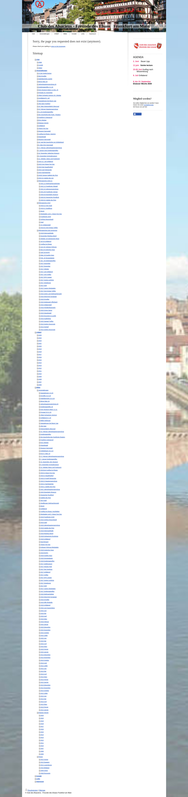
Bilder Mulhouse (46, 420)
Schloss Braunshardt (47, 219)
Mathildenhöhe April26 (45, 79)
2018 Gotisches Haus (47, 550)
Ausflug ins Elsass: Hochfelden (50, 511)
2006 (40, 384)
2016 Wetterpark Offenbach (49, 302)
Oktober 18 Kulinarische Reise (50, 238)
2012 (40, 368)
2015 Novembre (45, 630)
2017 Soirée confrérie (47, 280)
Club (38, 59)
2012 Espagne (45, 762)
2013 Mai (43, 699)
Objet (40, 62)
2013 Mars (44, 704)
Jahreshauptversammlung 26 (47, 84)
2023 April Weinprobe (45, 170)
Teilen (137, 114)
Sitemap (42, 790)
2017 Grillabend (45, 572)
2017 (40, 354)
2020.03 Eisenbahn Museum (49, 194)
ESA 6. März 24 (45, 453)
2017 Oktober (45, 269)
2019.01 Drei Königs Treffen (49, 227)
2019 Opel (44, 522)
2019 (40, 349)
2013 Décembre (45, 685)
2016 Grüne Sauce (46, 310)
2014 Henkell (45, 327)
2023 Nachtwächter (44, 172)
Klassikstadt (42, 136)
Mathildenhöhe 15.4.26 (48, 398)
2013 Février (44, 707)
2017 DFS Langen (46, 277)
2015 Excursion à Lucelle (48, 316)
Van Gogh (44, 500)
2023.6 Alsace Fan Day (48, 473)
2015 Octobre (45, 632)
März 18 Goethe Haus (47, 255)
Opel (42, 222)
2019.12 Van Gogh (46, 205)
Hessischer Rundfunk (47, 495)
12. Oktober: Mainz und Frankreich (49, 159)
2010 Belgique (45, 768)
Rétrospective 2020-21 (45, 181)
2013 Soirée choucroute (48, 329)
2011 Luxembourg (46, 765)
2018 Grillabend (45, 539)
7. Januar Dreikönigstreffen (49, 459)
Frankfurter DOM (46, 216)
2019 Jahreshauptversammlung (50, 525)
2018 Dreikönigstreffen (47, 561)
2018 (40, 351)
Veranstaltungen (41, 70)
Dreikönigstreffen (46, 434)
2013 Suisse (44, 759)
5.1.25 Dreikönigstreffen (45, 112)
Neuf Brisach (45, 542)
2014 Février (44, 679)
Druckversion (31, 790)
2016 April (44, 616)
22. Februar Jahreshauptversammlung (52, 431)
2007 (40, 382)
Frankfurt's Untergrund (45, 117)
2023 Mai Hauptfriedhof (45, 167)
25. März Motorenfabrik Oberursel (48, 106)
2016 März (44, 619)
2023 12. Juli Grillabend (45, 161)
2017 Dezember (45, 263)
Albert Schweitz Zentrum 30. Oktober (49, 95)
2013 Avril (44, 701)
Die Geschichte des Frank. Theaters (49, 114)
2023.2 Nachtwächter (47, 484)
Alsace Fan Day (43, 128)
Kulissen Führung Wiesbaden (50, 547)
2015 (40, 360)
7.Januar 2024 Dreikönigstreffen (48, 150)
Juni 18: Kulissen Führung (49, 247)
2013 (40, 365)
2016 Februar (45, 621)
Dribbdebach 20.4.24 (47, 451)
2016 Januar (44, 624)
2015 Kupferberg (46, 318)
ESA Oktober (42, 120)
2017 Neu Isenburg (46, 569)
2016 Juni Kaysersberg (48, 608)
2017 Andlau (44, 575)
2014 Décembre (45, 655)
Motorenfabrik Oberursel (48, 429)
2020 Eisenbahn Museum (48, 492)
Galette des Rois (46, 497)
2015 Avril (44, 644)
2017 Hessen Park (46, 566)
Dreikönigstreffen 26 (47, 407)
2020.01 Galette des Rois (48, 200)
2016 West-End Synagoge (49, 296)
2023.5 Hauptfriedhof (47, 475)
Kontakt (39, 776)
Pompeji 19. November (45, 92)
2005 (42, 754)
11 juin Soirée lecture (44, 73)
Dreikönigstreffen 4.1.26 (45, 87)
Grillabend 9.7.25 (46, 418)
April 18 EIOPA (45, 252)
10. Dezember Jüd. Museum (49, 462)
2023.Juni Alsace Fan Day (46, 164)
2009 (40, 376)
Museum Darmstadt (44, 131)
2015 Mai (43, 641)
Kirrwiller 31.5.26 (46, 396)
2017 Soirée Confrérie (47, 580)
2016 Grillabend (45, 605)
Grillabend (41, 125)
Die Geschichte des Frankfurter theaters (53, 437)
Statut (40, 68)
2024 (40, 338)
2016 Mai (43, 613)
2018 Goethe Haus (46, 555)
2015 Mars (44, 646)
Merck (42, 211)
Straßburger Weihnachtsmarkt (50, 503)
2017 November (45, 266)
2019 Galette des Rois (47, 528)
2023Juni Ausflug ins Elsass (49, 470)
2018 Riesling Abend (47, 533)
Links (38, 779)
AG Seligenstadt (46, 225)
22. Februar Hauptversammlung (48, 109)
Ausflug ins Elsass (46, 244)
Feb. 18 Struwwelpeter (47, 258)
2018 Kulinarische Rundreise (49, 536)
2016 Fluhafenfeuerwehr (48, 307)
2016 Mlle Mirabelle (47, 602)
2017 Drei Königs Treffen (48, 291)
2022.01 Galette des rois (45, 178)
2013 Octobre (45, 690)
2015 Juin (44, 638)
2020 (40, 346)
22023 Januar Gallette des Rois (48, 175)
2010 (40, 373)
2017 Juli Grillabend (47, 272)
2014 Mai (43, 671)
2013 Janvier (45, 710)
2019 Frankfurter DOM (47, 517)
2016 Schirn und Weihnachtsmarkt (51, 294)
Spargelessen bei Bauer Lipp (47, 101)
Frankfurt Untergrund (47, 440)
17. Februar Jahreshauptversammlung (50, 147)
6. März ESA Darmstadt (45, 145)
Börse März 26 (42, 81)
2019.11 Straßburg (46, 208)
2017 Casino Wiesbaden (48, 288)
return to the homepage (58, 46)
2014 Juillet (44, 666)
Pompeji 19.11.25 (46, 412)
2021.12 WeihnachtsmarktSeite (50, 183)
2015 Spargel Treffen (47, 321)
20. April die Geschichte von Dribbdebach (51, 142)
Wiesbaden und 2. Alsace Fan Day (51, 214)
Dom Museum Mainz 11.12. (49, 409)
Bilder (38, 387)
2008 (40, 379)
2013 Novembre (45, 688)
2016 (40, 357)
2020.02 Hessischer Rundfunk (50, 197)
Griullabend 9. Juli (43, 98)
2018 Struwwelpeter (47, 558)
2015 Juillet (44, 635)
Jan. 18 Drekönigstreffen (48, 260)
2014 (40, 362)
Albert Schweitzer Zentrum (49, 415)
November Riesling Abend (49, 236)
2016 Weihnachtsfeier (47, 594)
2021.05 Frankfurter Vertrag (49, 192)
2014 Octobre (45, 660)
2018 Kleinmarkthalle (47, 233)
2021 (40, 343)
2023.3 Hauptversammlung (49, 481)
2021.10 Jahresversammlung (49, 189)
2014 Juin (44, 668)
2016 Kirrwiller (45, 299)
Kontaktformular (149, 105)
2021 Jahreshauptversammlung (50, 489)
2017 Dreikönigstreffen (47, 591)
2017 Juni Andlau (46, 274)
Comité (40, 65)
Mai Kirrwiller (42, 76)
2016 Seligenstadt (46, 305)
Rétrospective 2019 (44, 203)
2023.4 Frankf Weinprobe (48, 478)
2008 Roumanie (45, 773)
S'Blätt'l (39, 332)
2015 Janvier (45, 652)
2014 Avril (44, 674)
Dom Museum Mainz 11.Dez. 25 (48, 90)
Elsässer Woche (43, 123)
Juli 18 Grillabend (46, 241)
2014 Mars (44, 677)
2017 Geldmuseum (46, 564)
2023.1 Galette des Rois (48, 486)
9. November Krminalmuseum (50, 464)
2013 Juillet (44, 693)
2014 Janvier (45, 682)
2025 (40, 335)
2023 (40, 340)
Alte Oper (43, 426)
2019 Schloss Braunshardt (49, 520)
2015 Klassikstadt (46, 313)
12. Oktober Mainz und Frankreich (51, 467)
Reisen (40, 757)
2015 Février (44, 649)
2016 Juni (44, 610)
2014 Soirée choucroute (48, 324)
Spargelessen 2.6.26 (47, 393)
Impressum (40, 781)
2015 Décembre (45, 627)
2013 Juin (44, 696)
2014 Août (44, 663)
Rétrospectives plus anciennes (47, 230)
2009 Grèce (44, 770)
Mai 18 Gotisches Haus (48, 249)
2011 (40, 371)
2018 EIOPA (44, 553)
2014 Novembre (45, 657)
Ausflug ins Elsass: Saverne (47, 134)
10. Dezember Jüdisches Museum (48, 153)
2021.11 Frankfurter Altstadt (49, 186)
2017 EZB (44, 285)
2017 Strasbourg (46, 283)
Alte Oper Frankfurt (44, 103)
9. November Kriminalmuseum (47, 156)
